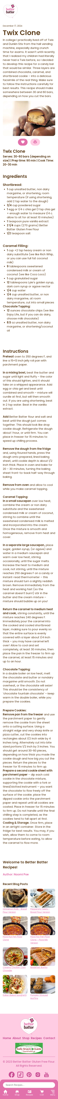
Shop (25, 1038)
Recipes (36, 1038)
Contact (49, 1038)
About (16, 1038)
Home (7, 1038)
